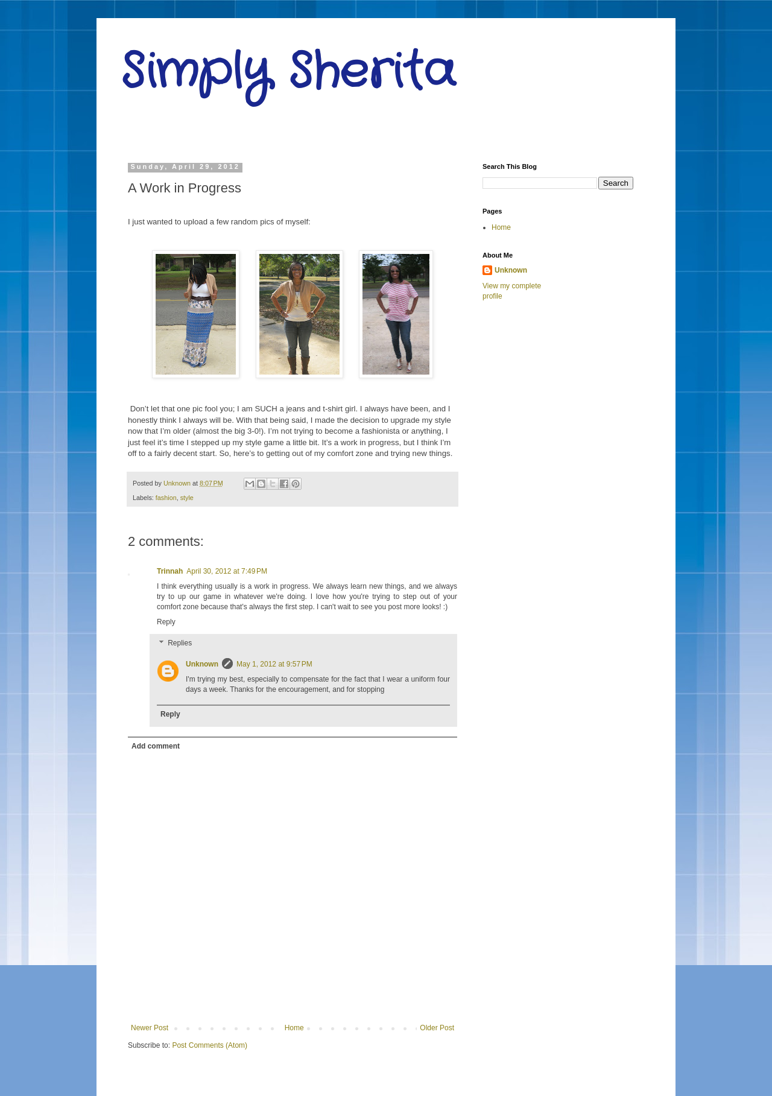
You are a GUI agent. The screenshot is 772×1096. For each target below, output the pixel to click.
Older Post (437, 1028)
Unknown (202, 664)
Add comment (155, 746)
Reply (166, 622)
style (187, 497)
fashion (166, 497)
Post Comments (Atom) (209, 1045)
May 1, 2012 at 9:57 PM (274, 664)
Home (294, 1028)
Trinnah (170, 571)
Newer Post (149, 1028)
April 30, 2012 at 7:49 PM (226, 571)
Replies (180, 643)
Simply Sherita (288, 72)
